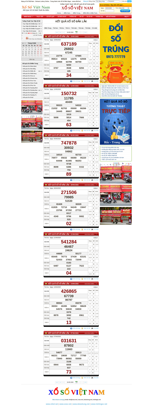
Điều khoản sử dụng (58, 399)
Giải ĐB (46, 44)
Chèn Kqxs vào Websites (34, 38)
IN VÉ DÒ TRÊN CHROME (109, 153)
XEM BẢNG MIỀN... (90, 36)
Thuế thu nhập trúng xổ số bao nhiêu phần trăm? (116, 92)
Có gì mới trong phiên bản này (110, 147)
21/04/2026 (75, 234)
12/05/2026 (75, 86)
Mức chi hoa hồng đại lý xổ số (110, 94)
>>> (85, 32)
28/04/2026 (75, 185)
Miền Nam (67, 13)
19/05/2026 (75, 36)
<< (60, 32)
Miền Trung (76, 13)
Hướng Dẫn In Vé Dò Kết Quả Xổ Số (112, 151)
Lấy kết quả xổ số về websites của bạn (113, 157)
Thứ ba (46, 40)
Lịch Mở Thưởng (37, 35)
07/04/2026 (75, 333)
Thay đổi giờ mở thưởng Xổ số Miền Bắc (113, 90)
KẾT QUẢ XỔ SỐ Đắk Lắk (58, 36)
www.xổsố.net (52, 404)
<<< (57, 32)
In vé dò (94, 81)
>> (82, 32)
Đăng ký (85, 1)
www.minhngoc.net (99, 404)
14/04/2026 (75, 284)
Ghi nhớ (123, 1)
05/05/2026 (75, 135)
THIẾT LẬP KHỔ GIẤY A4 (109, 159)
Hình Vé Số (85, 81)
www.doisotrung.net (81, 404)
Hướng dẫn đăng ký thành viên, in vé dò (113, 149)
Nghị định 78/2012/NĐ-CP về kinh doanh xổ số (115, 86)
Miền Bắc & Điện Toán (90, 13)
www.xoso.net (65, 404)
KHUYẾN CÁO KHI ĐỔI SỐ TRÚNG (112, 96)
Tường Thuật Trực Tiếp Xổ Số (31, 21)
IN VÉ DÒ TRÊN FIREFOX (109, 155)
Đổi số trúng (75, 81)
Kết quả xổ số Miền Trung (30, 63)
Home (59, 13)
